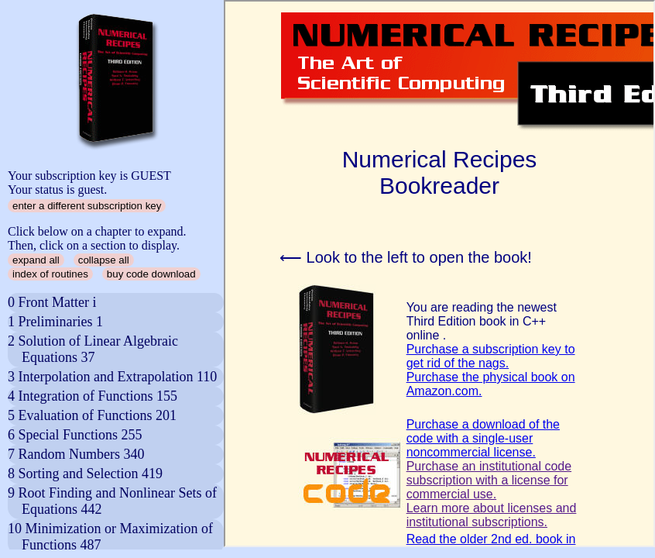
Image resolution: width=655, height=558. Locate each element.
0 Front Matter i (52, 302)
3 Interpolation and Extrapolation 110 (112, 376)
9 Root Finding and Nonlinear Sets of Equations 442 (112, 501)
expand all (36, 260)
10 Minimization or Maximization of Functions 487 (110, 537)
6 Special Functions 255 (75, 435)
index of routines (50, 274)
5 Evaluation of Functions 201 (92, 415)
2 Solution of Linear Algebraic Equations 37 (93, 349)
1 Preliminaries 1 (55, 321)
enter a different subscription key (86, 206)
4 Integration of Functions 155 (92, 396)
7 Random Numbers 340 (76, 454)
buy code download (151, 274)
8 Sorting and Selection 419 (85, 473)
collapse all (103, 260)
